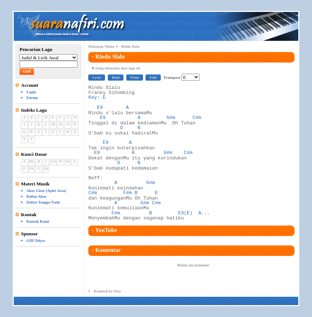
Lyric (96, 78)
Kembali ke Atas (107, 291)
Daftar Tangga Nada (43, 202)
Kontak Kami (37, 221)
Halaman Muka (101, 46)
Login (31, 92)
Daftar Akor (36, 196)
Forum (32, 98)
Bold (115, 78)
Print (134, 78)
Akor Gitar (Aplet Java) (46, 191)
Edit (153, 78)
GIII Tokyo (35, 241)
